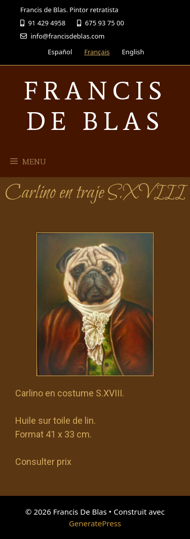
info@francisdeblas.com (62, 36)
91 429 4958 (42, 22)
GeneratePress (95, 523)
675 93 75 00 (100, 22)
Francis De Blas (95, 106)
